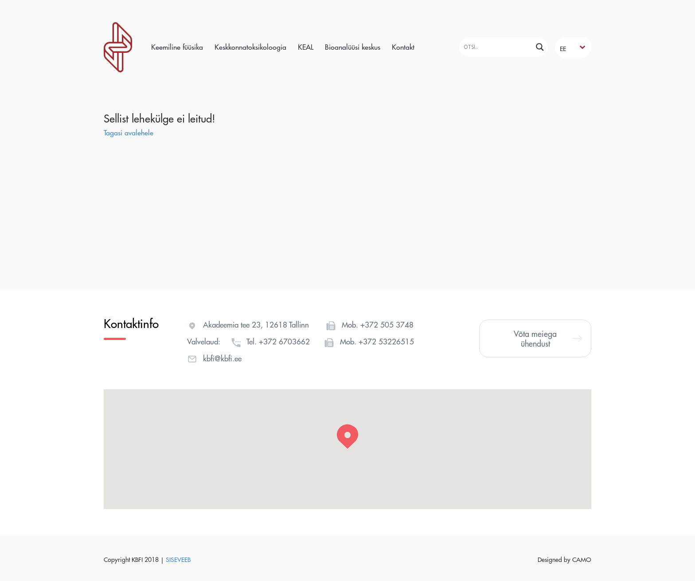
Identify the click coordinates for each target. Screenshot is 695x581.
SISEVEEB (178, 559)
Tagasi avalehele (128, 132)
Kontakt (403, 47)
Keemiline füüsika (177, 47)
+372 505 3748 (387, 324)
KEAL (305, 47)
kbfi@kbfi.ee (222, 358)
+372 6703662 (284, 341)
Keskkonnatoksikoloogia (250, 47)
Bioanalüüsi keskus (352, 47)
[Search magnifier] (540, 47)
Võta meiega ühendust (548, 338)
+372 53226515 (386, 341)
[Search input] (497, 46)
